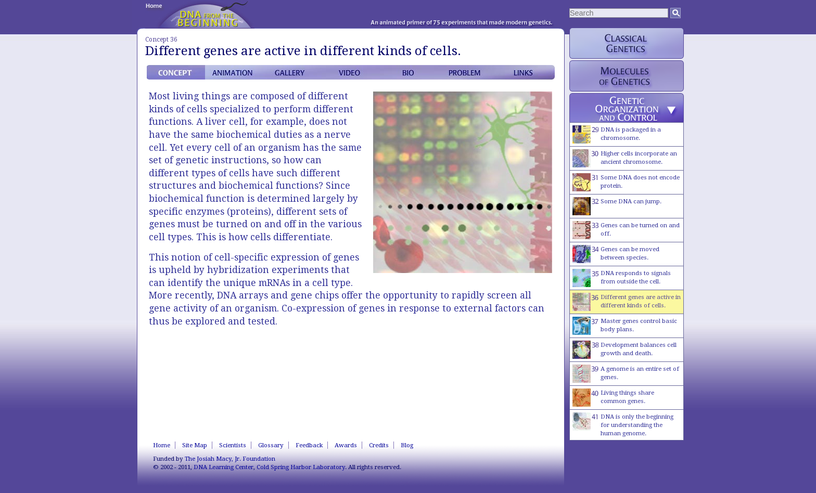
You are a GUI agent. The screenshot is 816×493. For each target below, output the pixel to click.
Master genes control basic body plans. (624, 326)
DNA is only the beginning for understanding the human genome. (622, 424)
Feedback (309, 445)
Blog (407, 445)
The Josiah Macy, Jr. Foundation (230, 458)
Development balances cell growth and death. (624, 350)
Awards (346, 445)
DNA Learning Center (223, 467)
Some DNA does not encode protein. (626, 182)
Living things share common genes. (613, 397)
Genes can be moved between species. (615, 254)
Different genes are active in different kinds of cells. (626, 302)
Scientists (232, 445)
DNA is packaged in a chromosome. (616, 134)
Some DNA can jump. (616, 206)
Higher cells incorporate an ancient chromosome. (624, 158)
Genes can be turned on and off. (626, 230)
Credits (379, 445)
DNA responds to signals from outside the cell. (621, 278)
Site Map (194, 445)
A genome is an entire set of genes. (625, 374)
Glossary (271, 445)
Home (161, 445)
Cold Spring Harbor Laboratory (301, 467)
